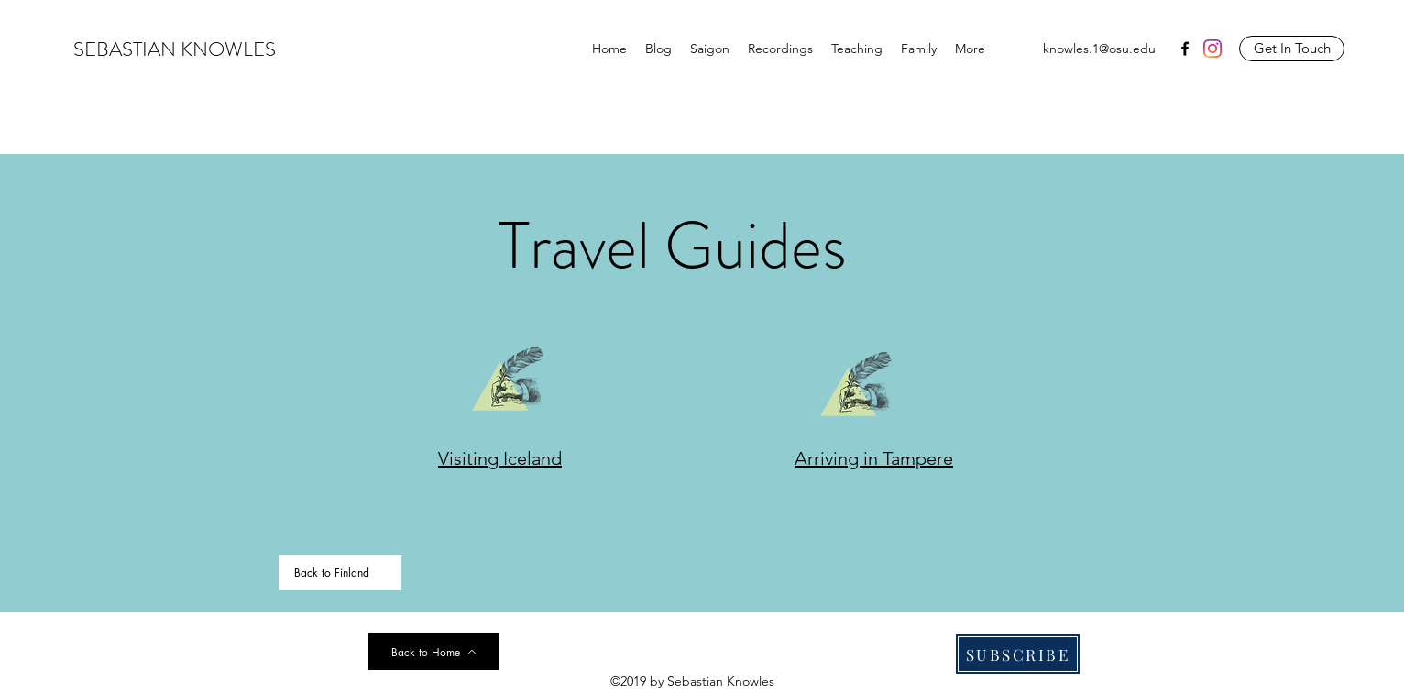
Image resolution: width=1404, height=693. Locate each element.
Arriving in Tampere (874, 458)
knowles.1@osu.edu (1099, 48)
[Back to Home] (433, 651)
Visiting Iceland (500, 458)
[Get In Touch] (1291, 48)
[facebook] (1185, 48)
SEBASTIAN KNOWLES (174, 49)
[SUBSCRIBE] (1017, 654)
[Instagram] (1212, 48)
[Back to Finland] (340, 572)
